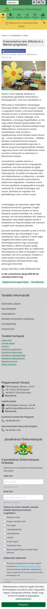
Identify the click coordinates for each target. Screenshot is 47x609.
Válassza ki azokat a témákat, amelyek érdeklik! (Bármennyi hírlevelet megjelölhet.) (21, 510)
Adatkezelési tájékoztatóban (30, 566)
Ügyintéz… (11, 17)
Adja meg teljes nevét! (11, 487)
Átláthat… (27, 17)
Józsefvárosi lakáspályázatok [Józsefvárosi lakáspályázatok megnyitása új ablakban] (13, 358)
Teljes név (8, 476)
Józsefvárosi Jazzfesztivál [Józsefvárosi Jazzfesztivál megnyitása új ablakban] (11, 349)
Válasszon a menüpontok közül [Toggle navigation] (21, 24)
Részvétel (19, 17)
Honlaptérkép (9, 323)
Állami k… (43, 17)
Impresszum (8, 328)
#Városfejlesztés (37, 282)
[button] (44, 23)
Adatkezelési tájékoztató (15, 558)
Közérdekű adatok (11, 303)
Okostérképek (9, 308)
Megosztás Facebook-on (14, 51)
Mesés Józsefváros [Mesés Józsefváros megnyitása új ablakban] (9, 364)
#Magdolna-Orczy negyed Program (16, 282)
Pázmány (35, 17)
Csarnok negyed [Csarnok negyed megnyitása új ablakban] (8, 343)
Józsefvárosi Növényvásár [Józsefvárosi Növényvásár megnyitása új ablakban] (12, 352)
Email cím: (8, 491)
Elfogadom (23, 604)
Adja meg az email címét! (12, 502)
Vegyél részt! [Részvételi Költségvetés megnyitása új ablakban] (7, 340)
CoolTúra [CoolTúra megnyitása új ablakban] (5, 346)
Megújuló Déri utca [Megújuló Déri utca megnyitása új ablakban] (9, 361)
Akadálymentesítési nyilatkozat (18, 318)
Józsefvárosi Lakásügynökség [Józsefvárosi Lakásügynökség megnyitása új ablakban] (13, 355)
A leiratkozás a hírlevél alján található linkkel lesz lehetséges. (20, 581)
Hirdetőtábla (15, 35)
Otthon (3, 17)
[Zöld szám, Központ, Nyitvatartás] (13, 2)
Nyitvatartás (10, 395)
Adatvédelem (8, 313)
